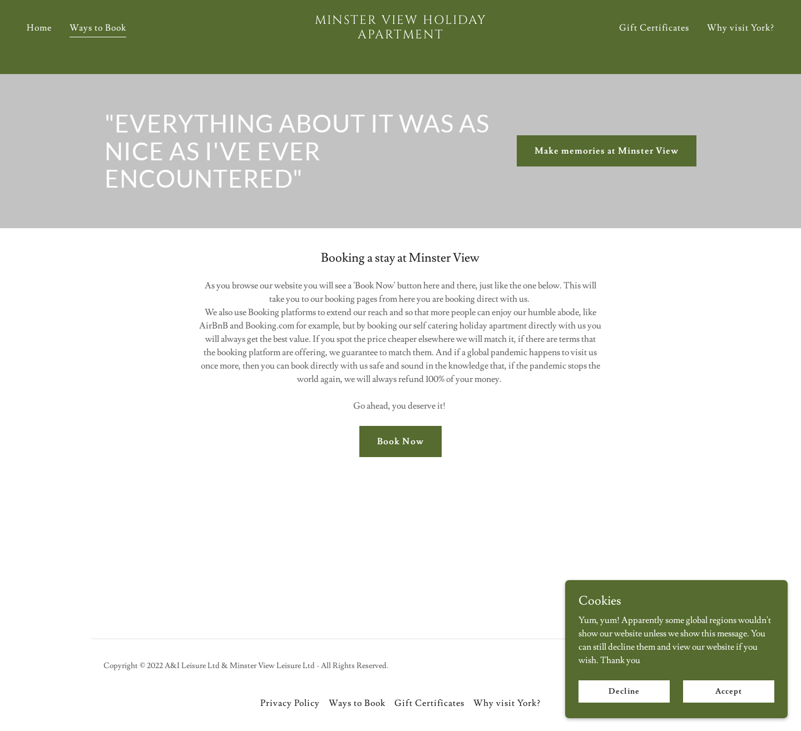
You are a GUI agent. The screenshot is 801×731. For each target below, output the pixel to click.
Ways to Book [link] (98, 45)
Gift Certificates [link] (654, 45)
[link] (400, 53)
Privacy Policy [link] (290, 703)
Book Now (400, 441)
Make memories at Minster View (607, 150)
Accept (728, 691)
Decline (624, 691)
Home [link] (39, 45)
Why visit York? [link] (740, 45)
